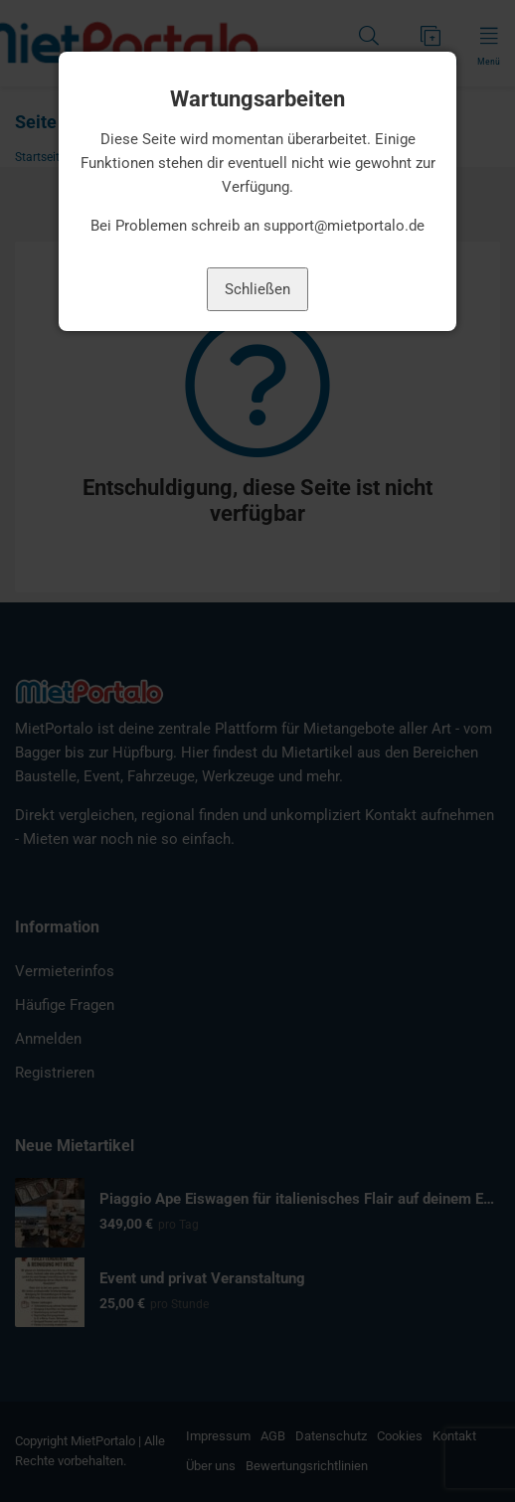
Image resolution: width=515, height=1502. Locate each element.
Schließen (257, 289)
